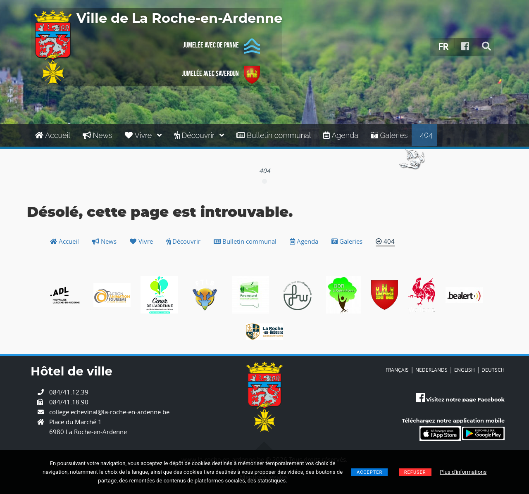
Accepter (369, 472)
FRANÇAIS (397, 369)
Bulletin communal (273, 135)
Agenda (340, 135)
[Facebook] (465, 46)
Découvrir (199, 135)
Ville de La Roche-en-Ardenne (179, 18)
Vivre (142, 135)
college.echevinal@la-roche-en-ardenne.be (109, 412)
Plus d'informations (463, 472)
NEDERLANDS (431, 369)
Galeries (389, 135)
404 (426, 135)
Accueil (52, 135)
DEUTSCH (493, 369)
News (97, 135)
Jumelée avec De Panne (221, 46)
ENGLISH (464, 369)
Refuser (415, 472)
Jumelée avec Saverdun (221, 75)
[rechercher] (486, 46)
